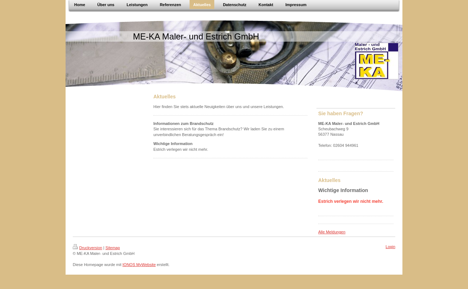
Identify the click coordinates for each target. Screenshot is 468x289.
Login (390, 246)
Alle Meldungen (331, 232)
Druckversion (87, 248)
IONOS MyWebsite (139, 264)
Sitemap (112, 248)
